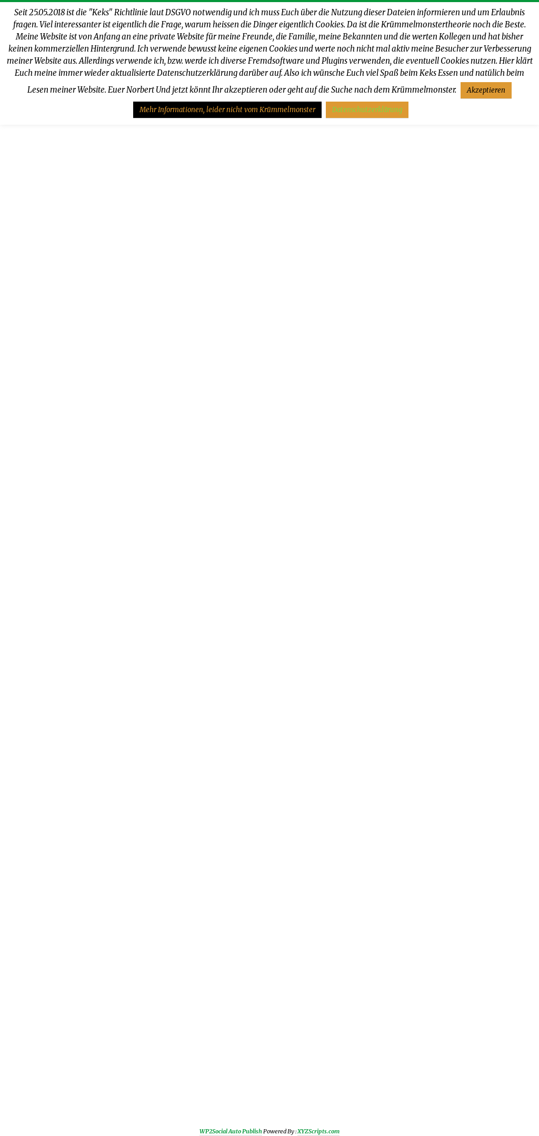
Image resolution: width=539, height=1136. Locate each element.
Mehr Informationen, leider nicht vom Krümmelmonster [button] (227, 109)
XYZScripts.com (318, 1131)
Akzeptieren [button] (486, 90)
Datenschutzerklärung (367, 109)
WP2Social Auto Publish (230, 1131)
